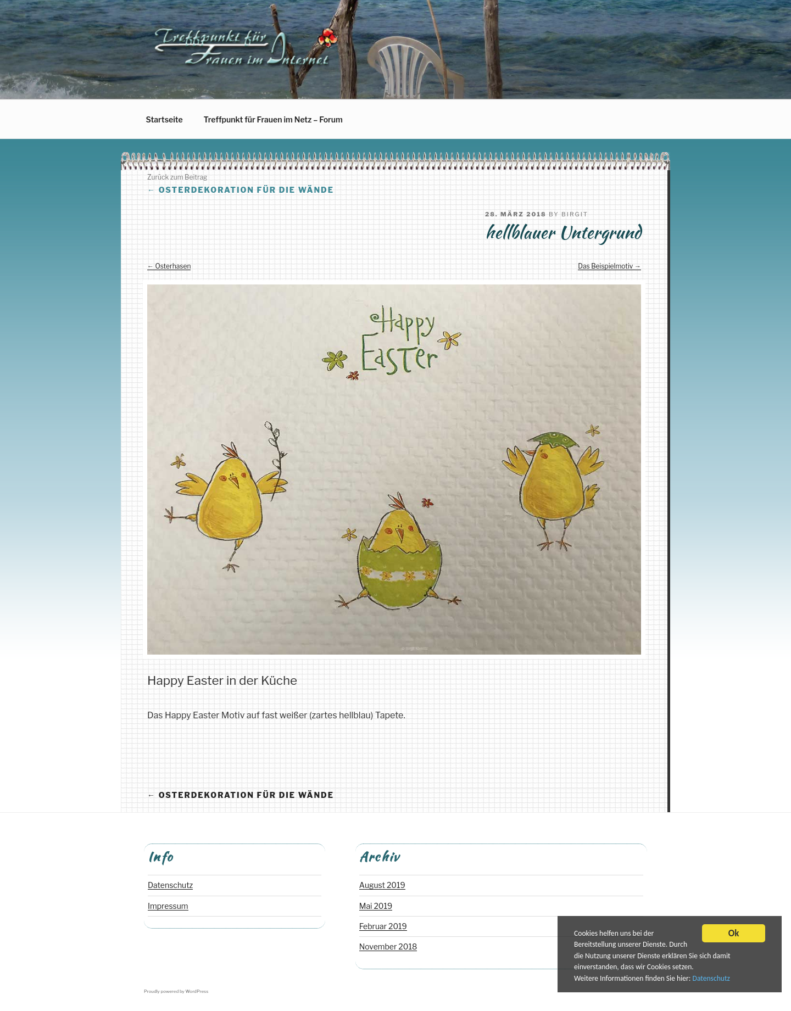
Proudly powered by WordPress (176, 991)
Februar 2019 (383, 926)
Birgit (574, 214)
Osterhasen (173, 266)
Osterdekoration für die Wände (240, 189)
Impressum (168, 906)
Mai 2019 (375, 906)
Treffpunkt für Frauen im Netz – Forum (273, 119)
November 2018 (388, 946)
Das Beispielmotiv (605, 266)
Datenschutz (711, 979)
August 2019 (382, 885)
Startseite (164, 119)
